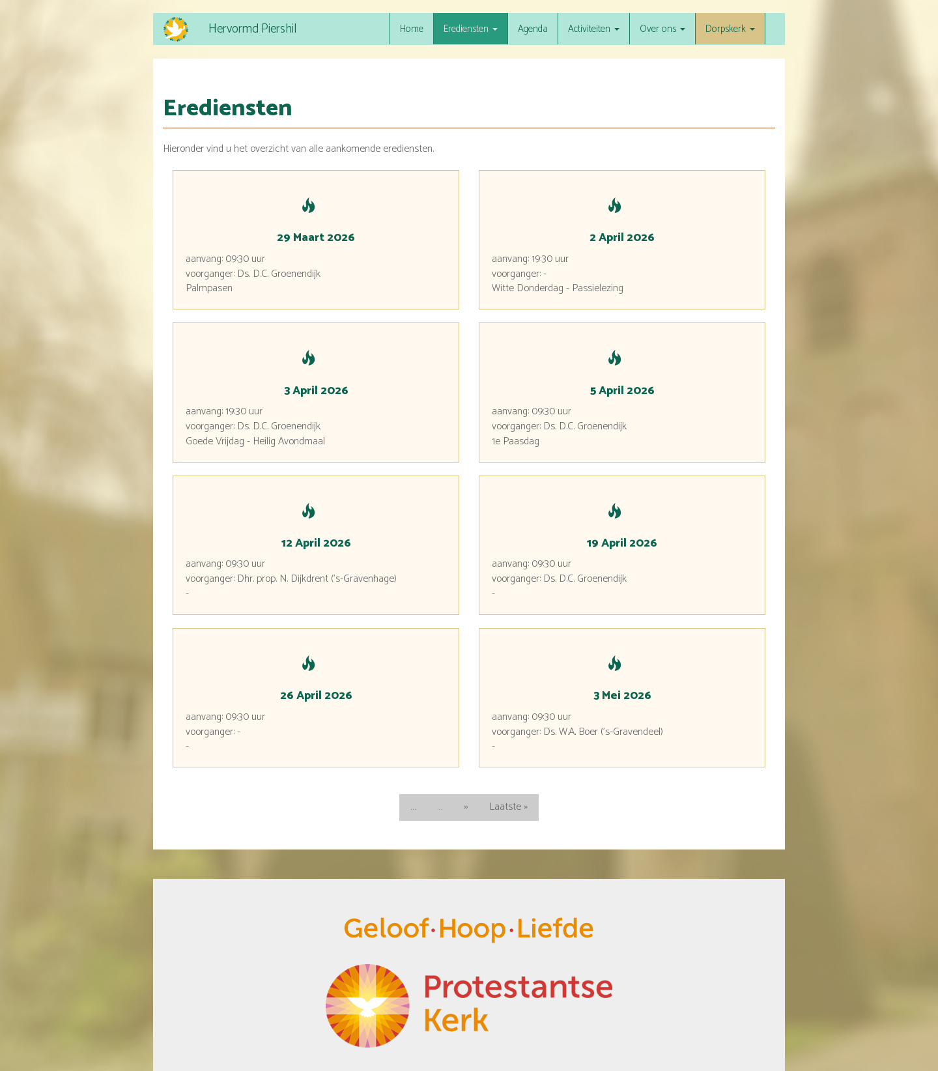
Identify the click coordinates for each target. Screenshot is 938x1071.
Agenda (533, 29)
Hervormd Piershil (252, 29)
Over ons (662, 29)
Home (411, 29)
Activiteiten (593, 29)
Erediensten (471, 29)
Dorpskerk (730, 29)
